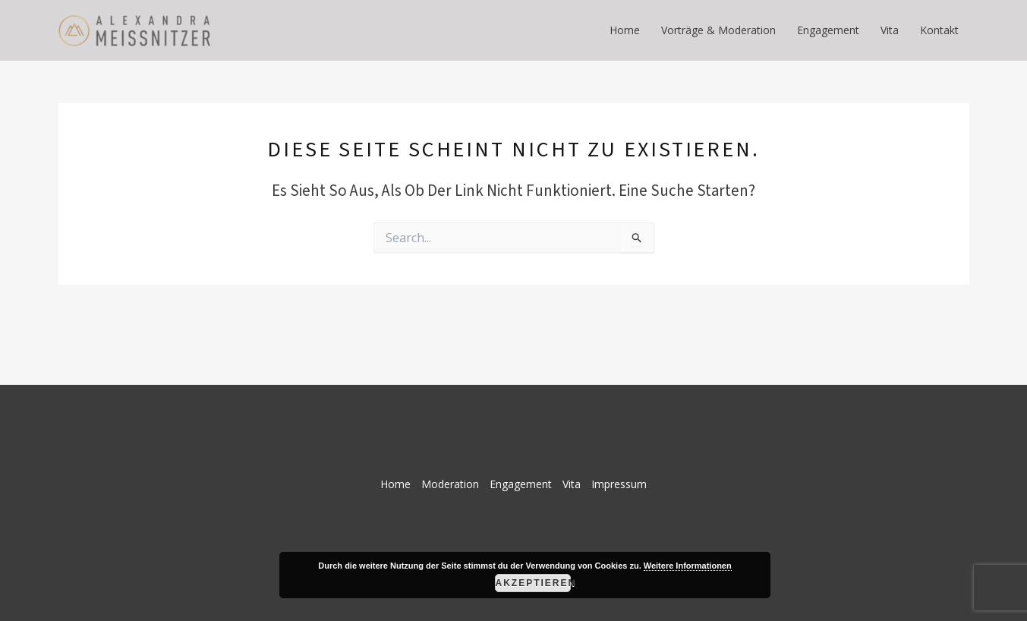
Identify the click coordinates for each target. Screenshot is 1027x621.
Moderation (450, 484)
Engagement (828, 30)
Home (625, 30)
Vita (890, 30)
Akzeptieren (533, 583)
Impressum (619, 484)
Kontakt (939, 30)
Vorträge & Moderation (718, 30)
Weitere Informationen (688, 565)
